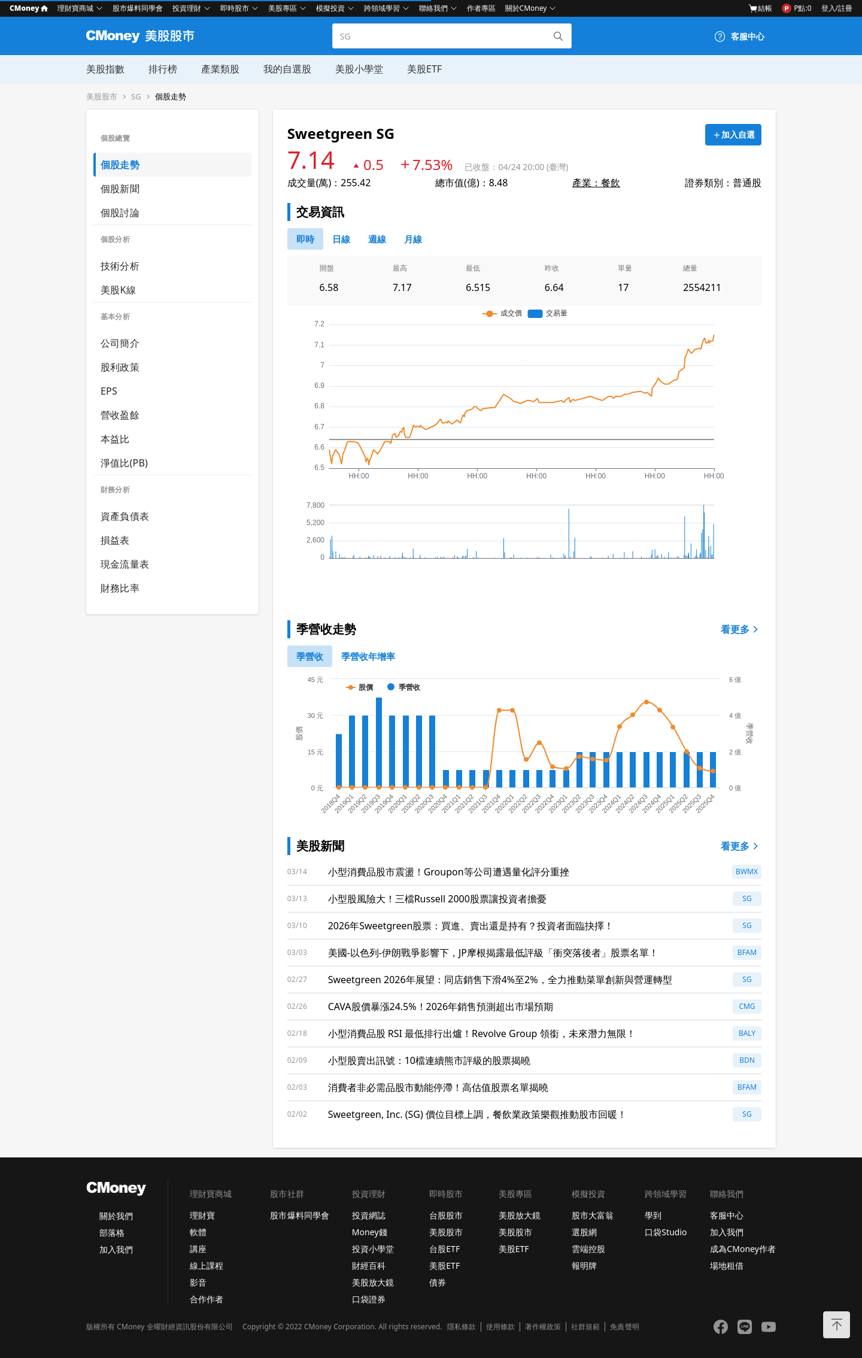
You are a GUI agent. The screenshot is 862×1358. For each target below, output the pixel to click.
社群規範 (585, 1327)
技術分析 (120, 265)
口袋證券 (369, 1299)
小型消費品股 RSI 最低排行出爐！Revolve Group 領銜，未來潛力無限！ (482, 1033)
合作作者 (206, 1299)
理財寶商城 (75, 8)
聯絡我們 (433, 8)
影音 (198, 1282)
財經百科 (369, 1265)
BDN (747, 1060)
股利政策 (120, 367)
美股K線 (118, 289)
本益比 (115, 438)
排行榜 (162, 68)
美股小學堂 (359, 68)
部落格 (112, 1232)
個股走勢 (170, 97)
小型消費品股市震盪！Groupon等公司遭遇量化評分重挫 (448, 871)
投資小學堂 (373, 1248)
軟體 (198, 1232)
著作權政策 (543, 1327)
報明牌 (584, 1265)
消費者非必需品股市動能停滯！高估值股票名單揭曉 (438, 1087)
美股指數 (105, 68)
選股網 (584, 1232)
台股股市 (446, 1215)
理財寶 (202, 1215)
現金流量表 (125, 564)
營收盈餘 (120, 415)
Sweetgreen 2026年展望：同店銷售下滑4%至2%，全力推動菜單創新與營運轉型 (500, 979)
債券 (437, 1282)
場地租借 (726, 1265)
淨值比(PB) (124, 462)
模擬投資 (330, 8)
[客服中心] (739, 36)
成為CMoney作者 (743, 1248)
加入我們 (116, 1249)
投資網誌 (369, 1215)
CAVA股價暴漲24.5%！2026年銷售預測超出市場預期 (441, 1006)
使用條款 (500, 1327)
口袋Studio (666, 1232)
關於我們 (116, 1215)
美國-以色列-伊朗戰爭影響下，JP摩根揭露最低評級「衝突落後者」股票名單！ (493, 952)
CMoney (29, 8)
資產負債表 (125, 516)
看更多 (741, 629)
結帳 (760, 8)
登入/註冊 (836, 8)
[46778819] (413, 239)
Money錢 (369, 1232)
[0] (305, 239)
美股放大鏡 (373, 1282)
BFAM (747, 952)
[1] (368, 656)
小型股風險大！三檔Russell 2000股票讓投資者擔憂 (437, 898)
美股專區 (282, 8)
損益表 (115, 540)
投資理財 (186, 8)
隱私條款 (461, 1327)
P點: (796, 8)
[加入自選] (733, 135)
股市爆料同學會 (138, 8)
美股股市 (101, 97)
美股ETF (424, 68)
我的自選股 (287, 68)
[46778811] (341, 239)
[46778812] (377, 239)
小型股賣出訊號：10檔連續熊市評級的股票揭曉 (429, 1060)
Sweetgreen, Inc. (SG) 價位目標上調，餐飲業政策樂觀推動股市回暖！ (477, 1114)
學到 (653, 1215)
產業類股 (220, 68)
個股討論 (120, 212)
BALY (747, 1033)
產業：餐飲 (596, 182)
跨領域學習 (382, 8)
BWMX (747, 871)
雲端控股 (588, 1248)
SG (136, 97)
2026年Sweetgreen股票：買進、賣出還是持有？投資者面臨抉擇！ (471, 925)
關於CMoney (526, 8)
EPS (109, 391)
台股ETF (444, 1248)
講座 (198, 1248)
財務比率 (120, 588)
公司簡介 (120, 343)
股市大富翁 (593, 1215)
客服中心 (726, 1215)
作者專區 (481, 8)
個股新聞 (120, 188)
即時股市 (234, 8)
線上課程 (206, 1265)
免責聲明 (624, 1327)
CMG (747, 1006)
